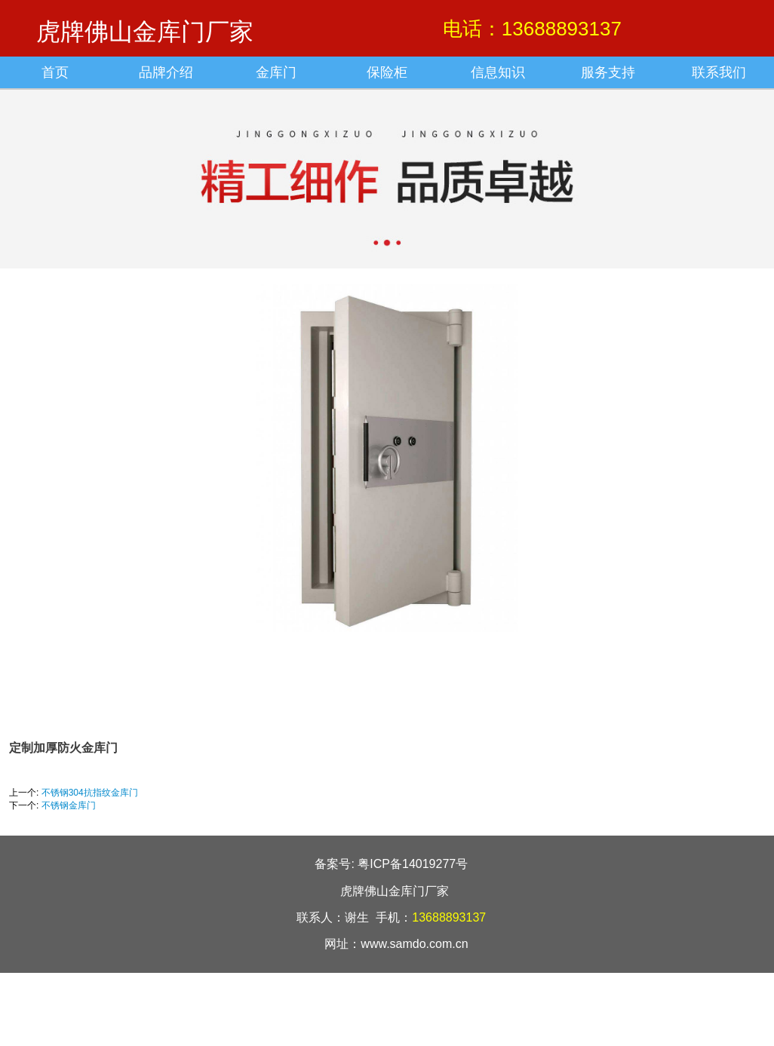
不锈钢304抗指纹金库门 (89, 792)
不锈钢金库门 (68, 805)
